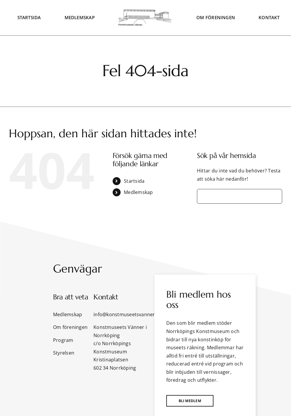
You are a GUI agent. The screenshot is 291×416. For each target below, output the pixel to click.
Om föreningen (70, 327)
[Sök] (204, 196)
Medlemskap (138, 192)
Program (63, 340)
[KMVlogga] (145, 10)
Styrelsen (63, 353)
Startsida (134, 181)
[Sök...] (239, 196)
